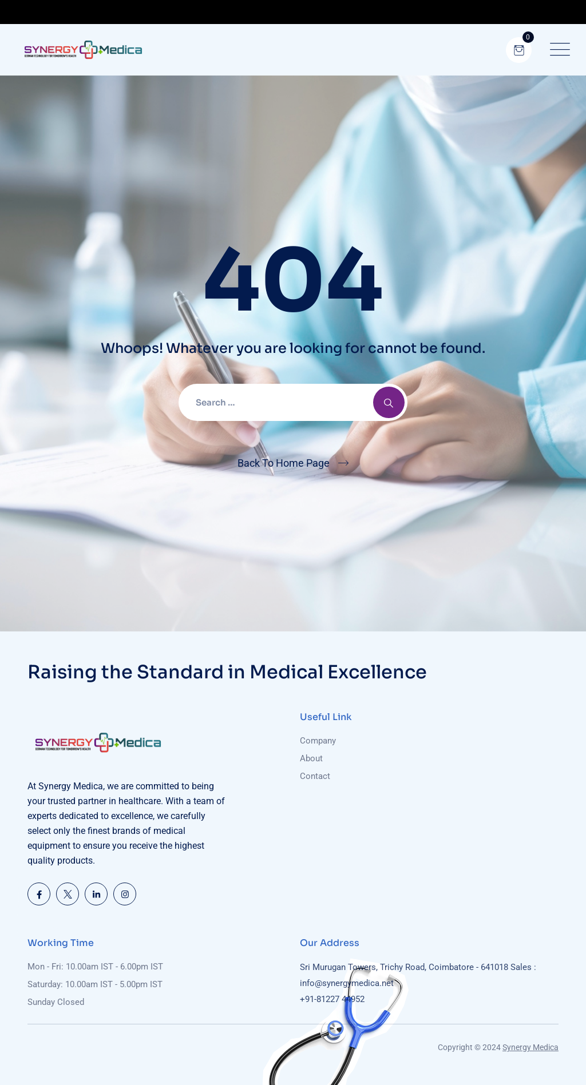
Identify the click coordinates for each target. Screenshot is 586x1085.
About (311, 758)
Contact (315, 776)
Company (318, 741)
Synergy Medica (530, 1047)
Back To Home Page (283, 463)
